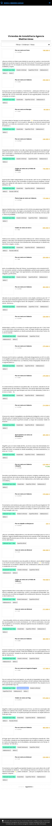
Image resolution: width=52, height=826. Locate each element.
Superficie (31, 70)
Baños (4, 73)
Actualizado (6, 336)
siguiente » (29, 787)
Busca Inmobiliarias (13, 3)
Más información (41, 824)
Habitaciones (43, 70)
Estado (18, 70)
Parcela (11, 191)
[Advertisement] (26, 20)
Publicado (5, 70)
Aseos (11, 73)
